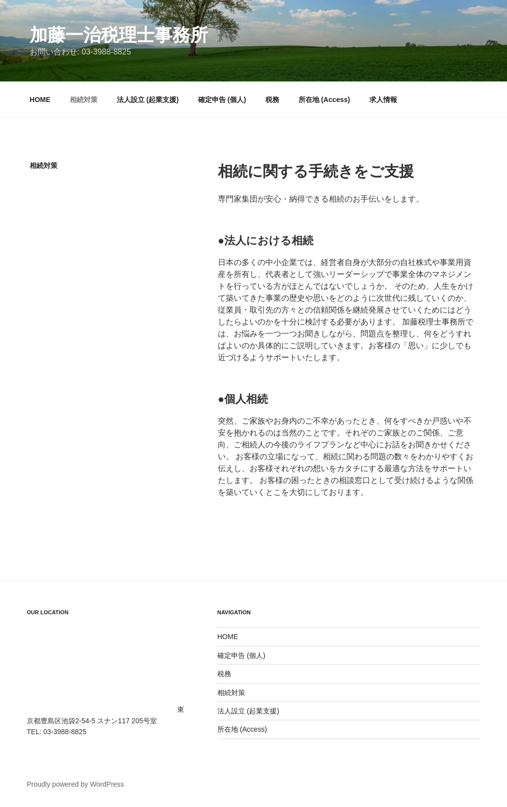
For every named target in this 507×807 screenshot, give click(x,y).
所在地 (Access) (324, 100)
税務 (272, 100)
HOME (40, 100)
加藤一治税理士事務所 (119, 35)
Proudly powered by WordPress (75, 784)
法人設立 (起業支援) (148, 100)
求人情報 (383, 100)
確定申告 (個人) (222, 100)
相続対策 (84, 100)
